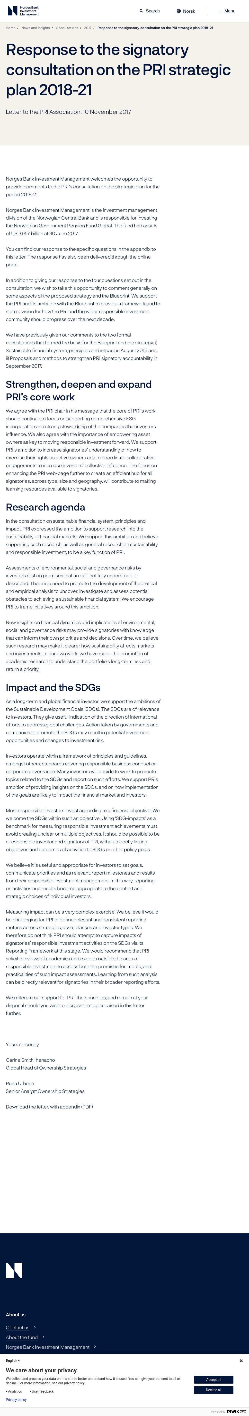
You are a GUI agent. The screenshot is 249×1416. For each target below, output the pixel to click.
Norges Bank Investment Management (47, 1347)
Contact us (17, 1327)
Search (149, 11)
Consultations (67, 28)
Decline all (214, 1390)
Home (10, 28)
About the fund (22, 1337)
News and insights (35, 28)
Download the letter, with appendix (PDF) (49, 1106)
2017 (87, 28)
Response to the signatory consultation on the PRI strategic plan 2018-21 (155, 28)
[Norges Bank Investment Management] (23, 12)
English (13, 1361)
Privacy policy (16, 1400)
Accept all (213, 1380)
